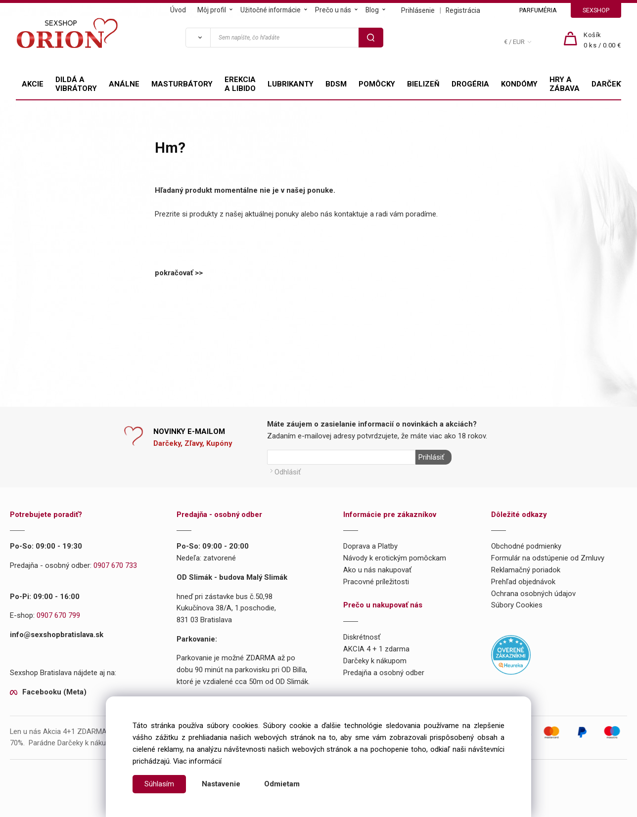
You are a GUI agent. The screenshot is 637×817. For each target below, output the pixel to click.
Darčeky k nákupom (375, 659)
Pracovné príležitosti (376, 580)
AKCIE (33, 84)
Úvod (178, 10)
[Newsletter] (341, 457)
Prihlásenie (418, 10)
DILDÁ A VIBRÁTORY (76, 84)
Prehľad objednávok (523, 580)
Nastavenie (221, 783)
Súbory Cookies (517, 604)
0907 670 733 (115, 564)
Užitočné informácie (270, 10)
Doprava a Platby (370, 545)
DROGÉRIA (470, 84)
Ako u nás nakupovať (377, 568)
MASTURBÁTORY (182, 84)
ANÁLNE (124, 84)
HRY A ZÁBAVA (564, 84)
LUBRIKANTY (291, 84)
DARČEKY (608, 84)
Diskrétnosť (361, 636)
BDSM (336, 84)
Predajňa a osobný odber (383, 671)
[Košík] (602, 40)
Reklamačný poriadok (525, 568)
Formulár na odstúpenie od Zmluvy (547, 557)
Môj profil (211, 10)
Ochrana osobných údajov (533, 592)
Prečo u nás (333, 10)
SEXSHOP (596, 10)
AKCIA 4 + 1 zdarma (376, 648)
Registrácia (463, 10)
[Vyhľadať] (197, 37)
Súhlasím (159, 783)
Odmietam (282, 783)
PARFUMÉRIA (538, 10)
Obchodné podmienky (526, 545)
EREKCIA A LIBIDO (240, 84)
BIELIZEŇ (423, 84)
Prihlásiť (431, 457)
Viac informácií (197, 761)
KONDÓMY (519, 84)
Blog (372, 10)
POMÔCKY (377, 84)
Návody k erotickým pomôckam (394, 557)
